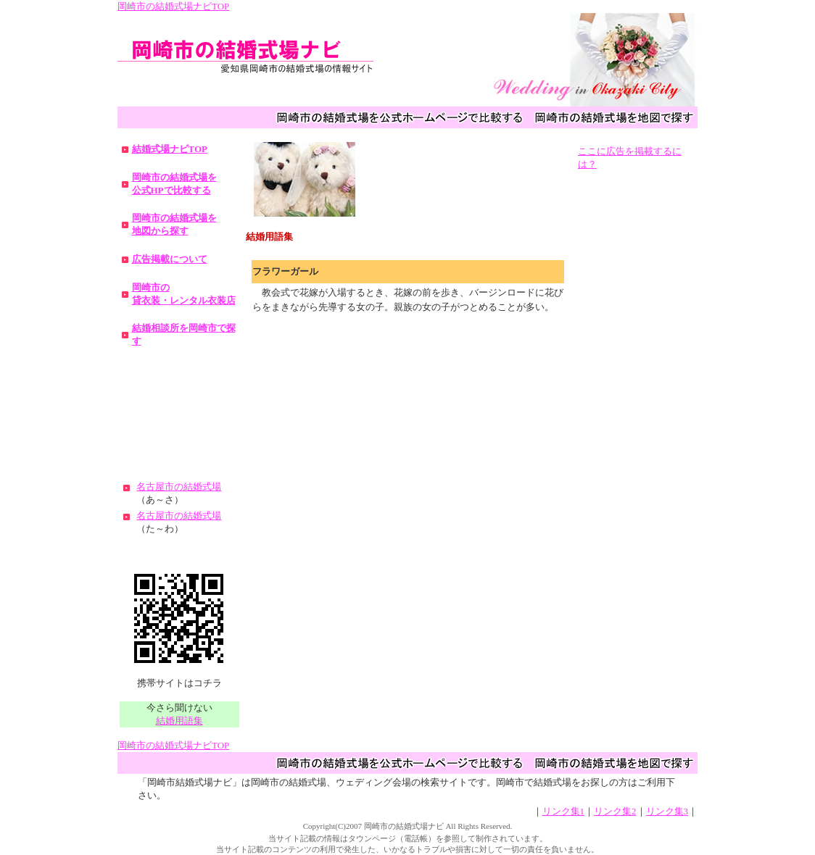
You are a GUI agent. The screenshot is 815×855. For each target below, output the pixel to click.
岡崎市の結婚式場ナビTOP (173, 6)
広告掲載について (169, 259)
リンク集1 (563, 811)
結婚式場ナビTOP (170, 148)
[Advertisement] (179, 407)
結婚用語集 (179, 720)
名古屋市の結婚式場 (178, 486)
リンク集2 (615, 811)
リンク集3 (667, 811)
